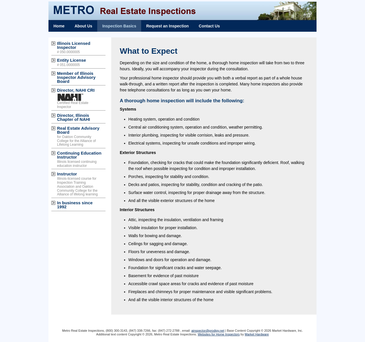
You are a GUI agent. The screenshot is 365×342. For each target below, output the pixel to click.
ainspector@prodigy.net (207, 330)
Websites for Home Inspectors (219, 334)
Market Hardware (257, 334)
